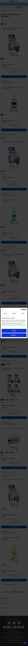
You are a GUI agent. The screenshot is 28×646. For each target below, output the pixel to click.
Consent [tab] (5, 313)
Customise (14, 335)
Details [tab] (14, 313)
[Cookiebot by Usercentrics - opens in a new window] (20, 310)
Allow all (14, 330)
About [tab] (22, 313)
